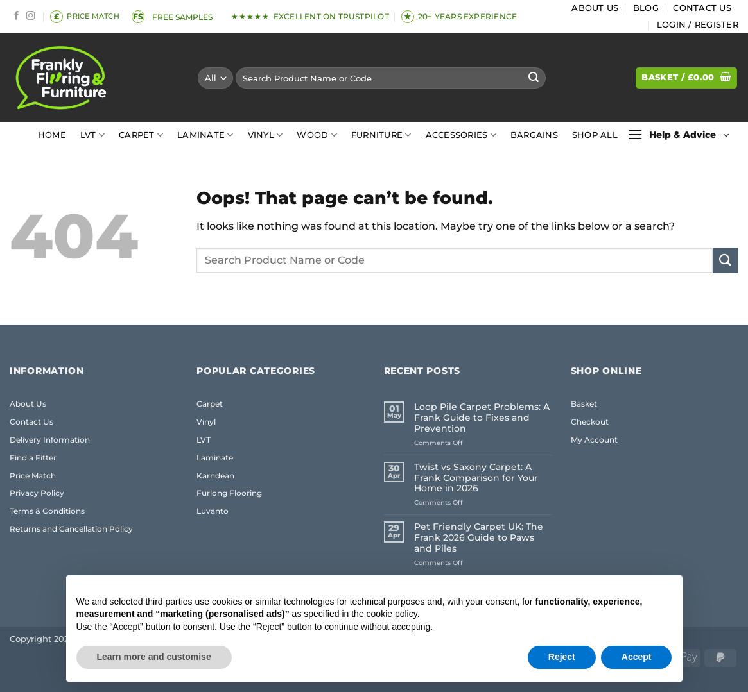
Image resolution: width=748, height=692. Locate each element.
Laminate (205, 135)
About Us (594, 8)
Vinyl (265, 135)
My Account (594, 439)
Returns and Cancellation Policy (71, 529)
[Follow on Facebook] (16, 16)
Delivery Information (50, 439)
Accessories (461, 135)
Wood (316, 135)
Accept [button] (637, 657)
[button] (697, 25)
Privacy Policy (37, 493)
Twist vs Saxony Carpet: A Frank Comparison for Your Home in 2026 (476, 478)
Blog (646, 8)
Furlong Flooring (229, 493)
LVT (92, 135)
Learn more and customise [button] (154, 657)
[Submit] (533, 78)
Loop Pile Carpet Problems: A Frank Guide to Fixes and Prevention (482, 417)
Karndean (215, 475)
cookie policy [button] (392, 614)
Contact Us (702, 8)
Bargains (534, 135)
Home (52, 135)
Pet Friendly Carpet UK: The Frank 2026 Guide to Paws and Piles (478, 537)
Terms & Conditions (47, 511)
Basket (584, 404)
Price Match (33, 475)
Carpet (141, 135)
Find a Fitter (33, 457)
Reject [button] (561, 657)
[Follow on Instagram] (30, 16)
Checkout (590, 421)
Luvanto (212, 511)
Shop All (595, 135)
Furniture (381, 135)
